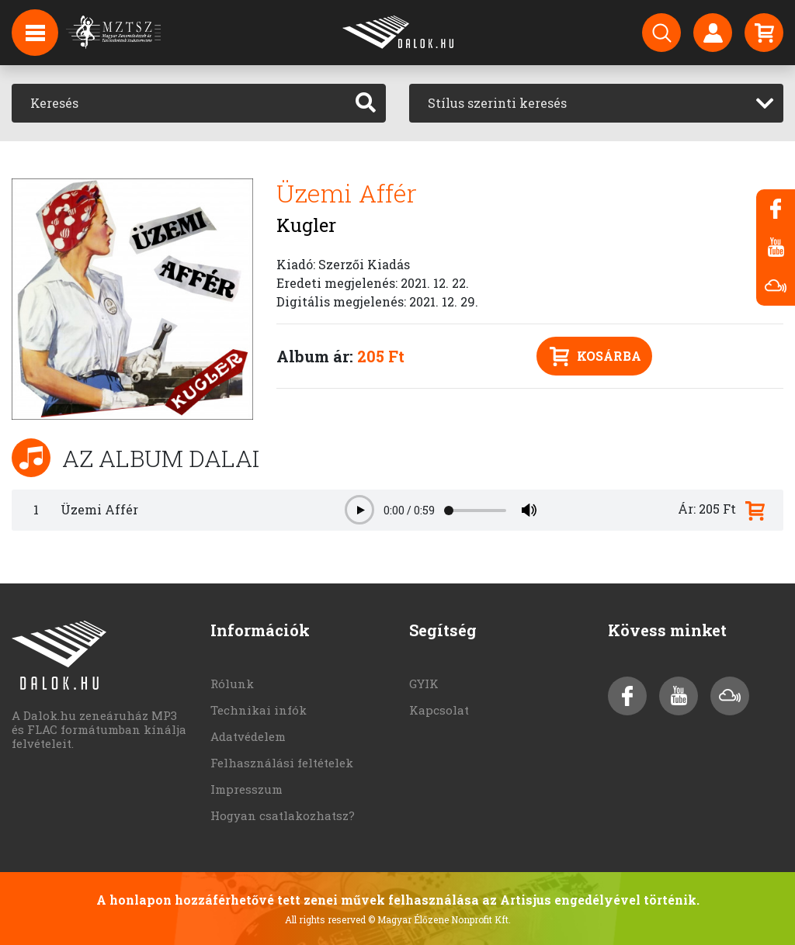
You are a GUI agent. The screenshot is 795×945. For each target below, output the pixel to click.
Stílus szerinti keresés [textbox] (497, 103)
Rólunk (232, 683)
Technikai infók (258, 710)
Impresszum (246, 789)
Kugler (306, 225)
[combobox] (596, 103)
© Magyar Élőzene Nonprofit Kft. (439, 919)
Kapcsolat (439, 710)
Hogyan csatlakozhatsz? (282, 815)
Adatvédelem (248, 736)
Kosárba (595, 356)
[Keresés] (179, 103)
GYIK (424, 683)
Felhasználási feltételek (281, 762)
